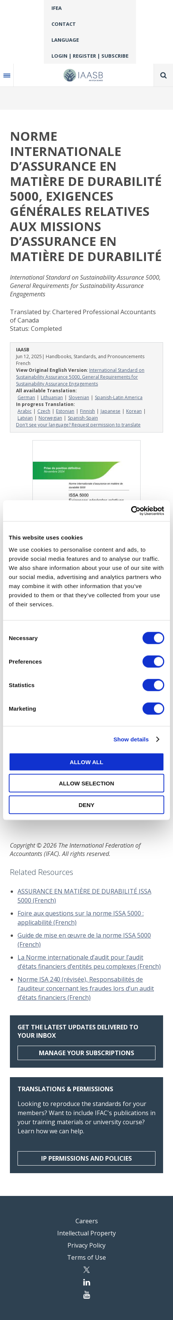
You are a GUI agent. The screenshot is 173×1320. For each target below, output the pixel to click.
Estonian (65, 411)
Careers (86, 1221)
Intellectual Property (86, 1233)
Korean (134, 411)
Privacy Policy (86, 1245)
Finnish (87, 411)
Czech (43, 411)
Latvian (25, 418)
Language (65, 39)
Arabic (25, 411)
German (26, 397)
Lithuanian (52, 397)
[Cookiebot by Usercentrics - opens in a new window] (131, 511)
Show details (131, 739)
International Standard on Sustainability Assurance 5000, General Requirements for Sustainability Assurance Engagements (80, 377)
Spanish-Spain (83, 418)
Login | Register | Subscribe (89, 55)
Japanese (110, 411)
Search (163, 75)
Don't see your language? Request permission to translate (78, 425)
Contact (63, 23)
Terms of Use (86, 1257)
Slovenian (79, 397)
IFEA (56, 8)
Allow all (86, 761)
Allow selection (86, 783)
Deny (86, 804)
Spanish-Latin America (119, 397)
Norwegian (50, 418)
